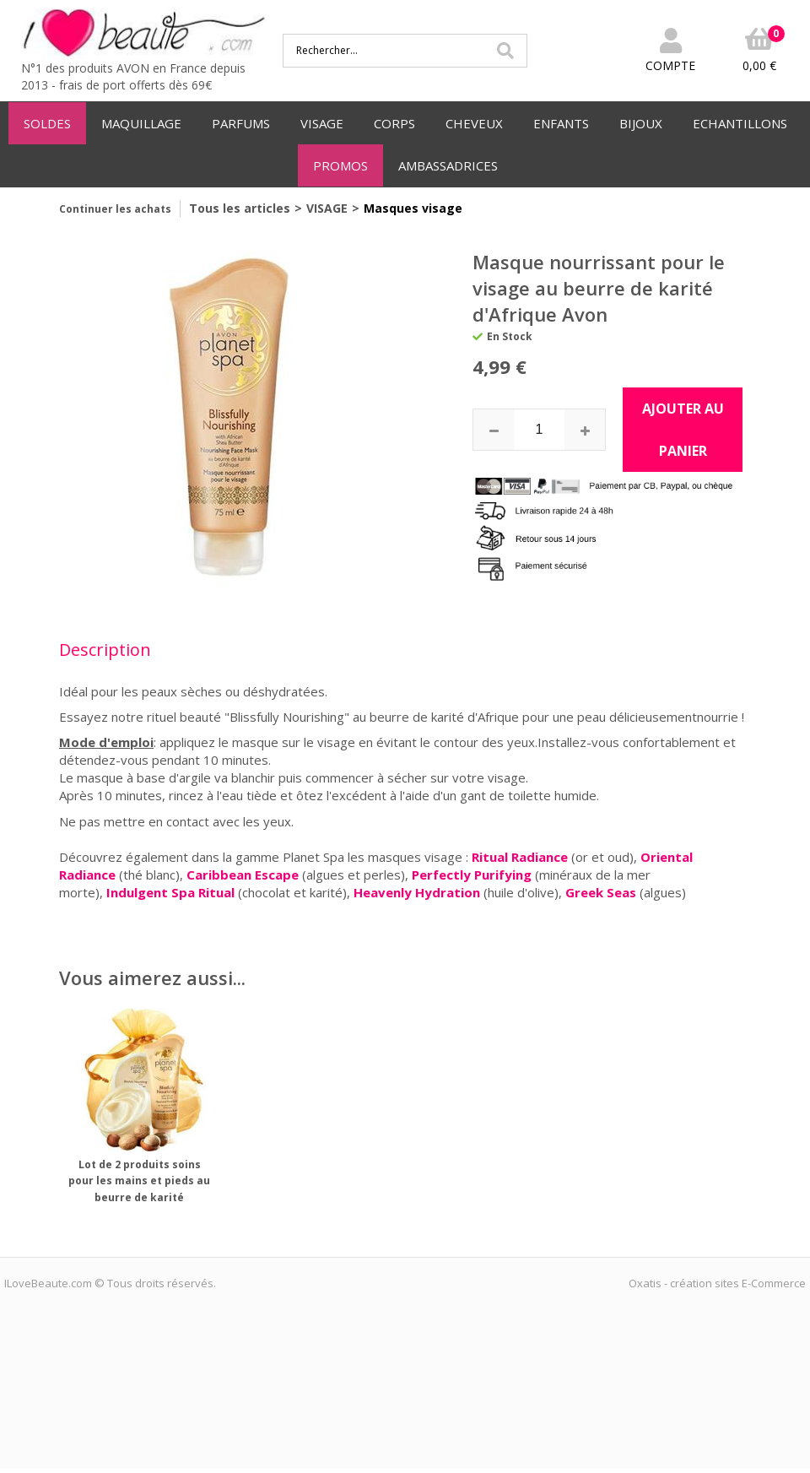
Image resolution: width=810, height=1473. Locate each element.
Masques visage (413, 208)
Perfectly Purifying (472, 874)
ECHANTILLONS (740, 123)
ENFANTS (561, 123)
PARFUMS (241, 123)
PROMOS (340, 165)
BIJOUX (640, 123)
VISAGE (321, 123)
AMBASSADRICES (448, 165)
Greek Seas (600, 892)
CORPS (394, 123)
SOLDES (47, 123)
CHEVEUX (474, 123)
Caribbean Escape (244, 874)
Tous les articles (239, 208)
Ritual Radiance (520, 856)
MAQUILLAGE (141, 123)
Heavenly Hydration (417, 892)
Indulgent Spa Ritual (170, 892)
